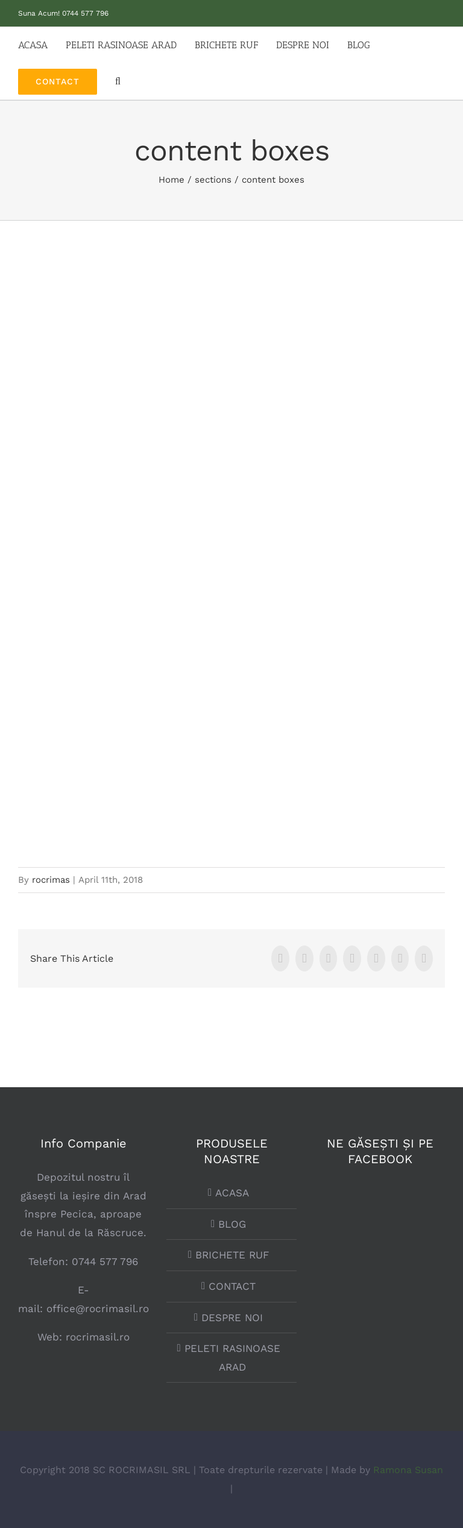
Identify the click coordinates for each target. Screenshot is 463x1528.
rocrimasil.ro (96, 1337)
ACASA (232, 1193)
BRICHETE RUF (232, 1255)
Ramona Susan (408, 1470)
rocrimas (51, 879)
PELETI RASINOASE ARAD (232, 1357)
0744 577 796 (85, 13)
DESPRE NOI (232, 1318)
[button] (118, 81)
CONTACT (232, 1286)
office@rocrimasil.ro (97, 1308)
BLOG (232, 1224)
